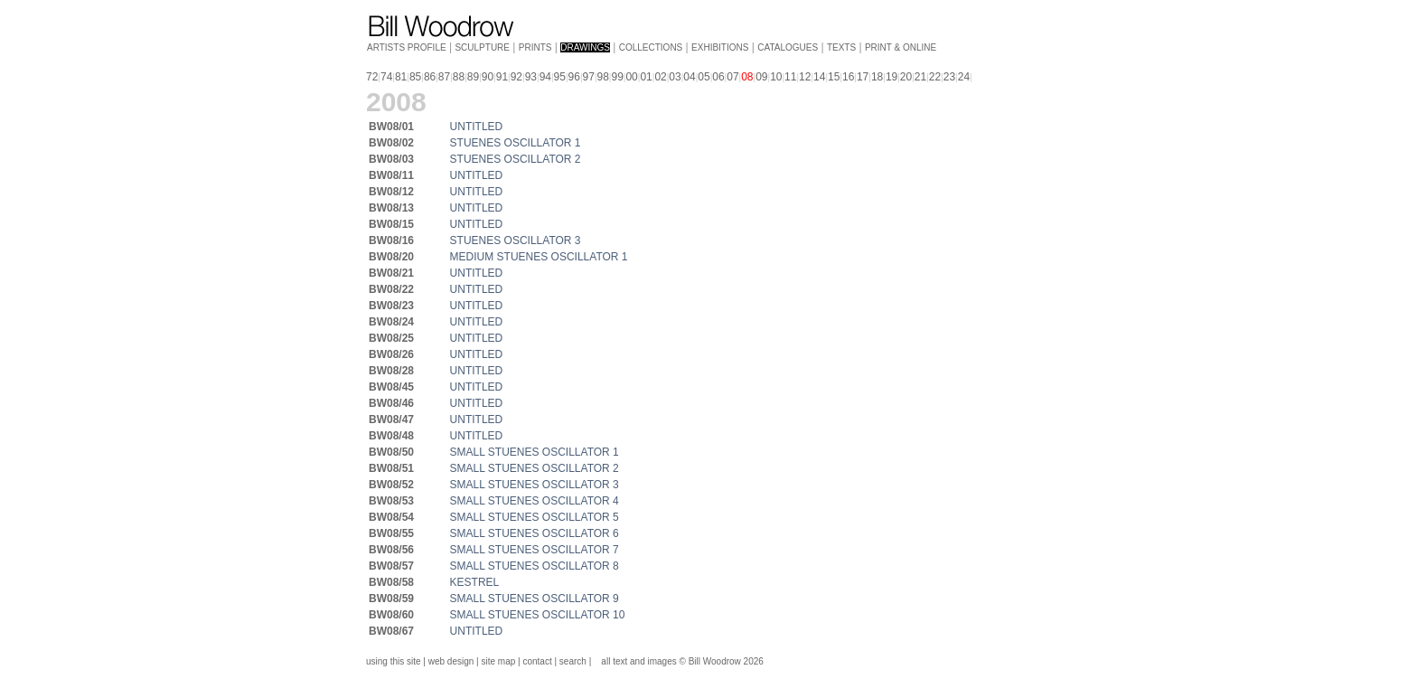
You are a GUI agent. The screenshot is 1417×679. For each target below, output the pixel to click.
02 (660, 77)
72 (372, 77)
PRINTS (535, 47)
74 (386, 77)
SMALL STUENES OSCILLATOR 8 (534, 566)
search (573, 661)
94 (545, 77)
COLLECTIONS (651, 47)
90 (487, 77)
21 (920, 77)
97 (589, 77)
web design (451, 661)
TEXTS (841, 47)
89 (473, 77)
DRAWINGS (585, 47)
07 (732, 77)
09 (761, 77)
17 (862, 77)
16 (848, 77)
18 (877, 77)
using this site (393, 661)
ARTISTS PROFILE (406, 47)
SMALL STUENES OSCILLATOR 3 (534, 484)
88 (459, 77)
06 (718, 77)
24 (964, 77)
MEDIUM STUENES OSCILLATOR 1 (539, 256)
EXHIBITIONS (719, 47)
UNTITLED (476, 126)
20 (906, 77)
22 (935, 77)
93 (531, 77)
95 (560, 77)
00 (631, 77)
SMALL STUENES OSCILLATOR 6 (534, 533)
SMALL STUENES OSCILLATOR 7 (534, 549)
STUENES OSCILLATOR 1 (515, 143)
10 (776, 77)
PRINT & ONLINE (900, 47)
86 (430, 77)
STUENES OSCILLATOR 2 (515, 159)
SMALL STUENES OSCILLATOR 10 (537, 614)
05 (703, 77)
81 (401, 77)
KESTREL (475, 582)
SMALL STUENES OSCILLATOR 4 (534, 501)
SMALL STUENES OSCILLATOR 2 (534, 468)
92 (516, 77)
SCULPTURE (482, 47)
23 (949, 77)
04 (689, 77)
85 (415, 77)
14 (819, 77)
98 (603, 77)
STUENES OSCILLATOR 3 (515, 240)
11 (790, 77)
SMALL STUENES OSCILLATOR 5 (534, 517)
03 (674, 77)
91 (502, 77)
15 (834, 77)
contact (536, 661)
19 (891, 77)
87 (444, 77)
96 (574, 77)
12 (805, 77)
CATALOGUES (787, 47)
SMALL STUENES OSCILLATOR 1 (534, 452)
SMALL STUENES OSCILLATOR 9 (534, 598)
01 (646, 77)
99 (617, 77)
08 (747, 77)
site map (499, 661)
